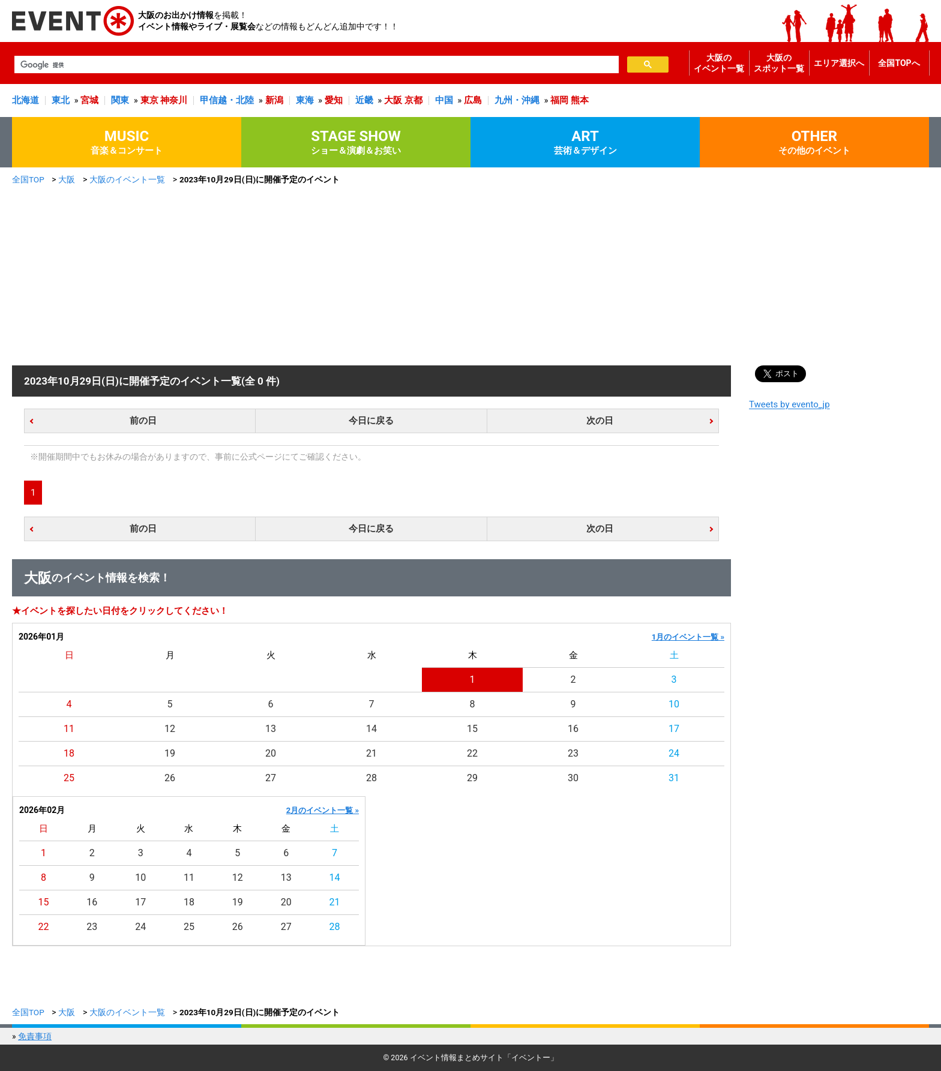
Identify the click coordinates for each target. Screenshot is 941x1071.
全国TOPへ (898, 63)
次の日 (599, 420)
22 (472, 753)
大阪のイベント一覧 (719, 63)
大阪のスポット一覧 (779, 63)
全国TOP (28, 179)
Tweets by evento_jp (789, 404)
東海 (305, 100)
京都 (413, 100)
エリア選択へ (839, 63)
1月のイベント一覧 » (688, 637)
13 (270, 728)
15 (472, 728)
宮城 (89, 100)
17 (674, 728)
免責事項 (35, 1036)
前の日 (143, 420)
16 (573, 728)
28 (371, 778)
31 (674, 778)
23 (573, 753)
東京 (149, 100)
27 (270, 778)
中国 (444, 100)
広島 (473, 100)
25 (69, 778)
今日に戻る (371, 420)
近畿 (364, 100)
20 (270, 753)
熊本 (580, 100)
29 (472, 778)
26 (169, 778)
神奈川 (173, 100)
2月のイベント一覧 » (322, 810)
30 (573, 778)
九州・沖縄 (517, 100)
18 (69, 753)
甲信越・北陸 (227, 100)
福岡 (559, 100)
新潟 (274, 100)
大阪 (393, 100)
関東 (120, 100)
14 (371, 728)
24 (674, 753)
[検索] (315, 64)
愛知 (334, 100)
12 (169, 728)
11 (69, 728)
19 (169, 753)
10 (674, 704)
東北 (61, 100)
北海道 (25, 100)
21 (371, 753)
